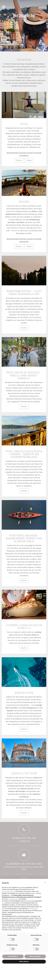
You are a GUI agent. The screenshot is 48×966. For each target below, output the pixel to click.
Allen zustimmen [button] (35, 956)
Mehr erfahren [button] (24, 961)
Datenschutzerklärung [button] (8, 891)
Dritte (3, 903)
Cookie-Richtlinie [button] (13, 899)
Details (29, 160)
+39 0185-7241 (24, 841)
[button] (45, 882)
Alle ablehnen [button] (12, 956)
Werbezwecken (33, 908)
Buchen (19, 160)
